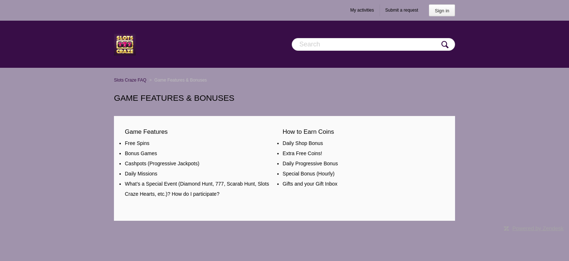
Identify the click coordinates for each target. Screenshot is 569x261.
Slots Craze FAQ (130, 80)
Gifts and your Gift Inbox (310, 184)
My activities (362, 10)
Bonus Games (141, 153)
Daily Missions (141, 174)
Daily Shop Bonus (303, 143)
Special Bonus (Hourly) (309, 174)
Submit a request (401, 10)
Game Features (146, 131)
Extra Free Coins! (302, 153)
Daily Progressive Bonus (310, 163)
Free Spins (137, 143)
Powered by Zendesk (538, 228)
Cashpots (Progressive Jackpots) (162, 163)
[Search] (373, 44)
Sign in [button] (442, 10)
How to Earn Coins (308, 131)
